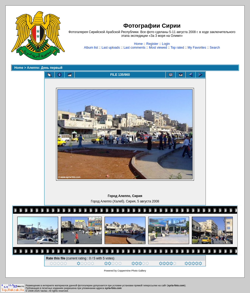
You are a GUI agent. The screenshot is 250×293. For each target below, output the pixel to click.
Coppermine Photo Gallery (131, 270)
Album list (91, 47)
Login (166, 44)
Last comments (134, 47)
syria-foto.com (176, 285)
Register (152, 44)
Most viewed (158, 47)
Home (138, 44)
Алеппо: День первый (45, 68)
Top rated (177, 47)
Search (215, 47)
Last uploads (111, 47)
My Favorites (197, 47)
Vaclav (43, 291)
